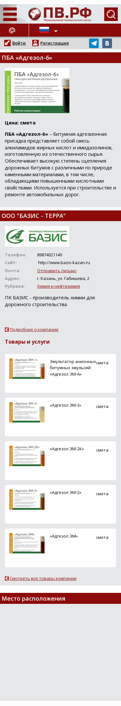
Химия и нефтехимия (58, 286)
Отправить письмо (56, 270)
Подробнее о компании (34, 329)
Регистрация (54, 43)
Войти (19, 43)
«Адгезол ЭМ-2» (65, 492)
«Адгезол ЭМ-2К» (67, 449)
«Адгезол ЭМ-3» (65, 405)
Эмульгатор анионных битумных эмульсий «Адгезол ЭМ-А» (73, 367)
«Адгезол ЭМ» (64, 536)
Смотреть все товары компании (43, 578)
